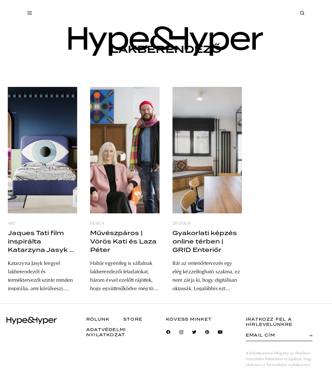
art (11, 224)
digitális (181, 224)
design (97, 224)
